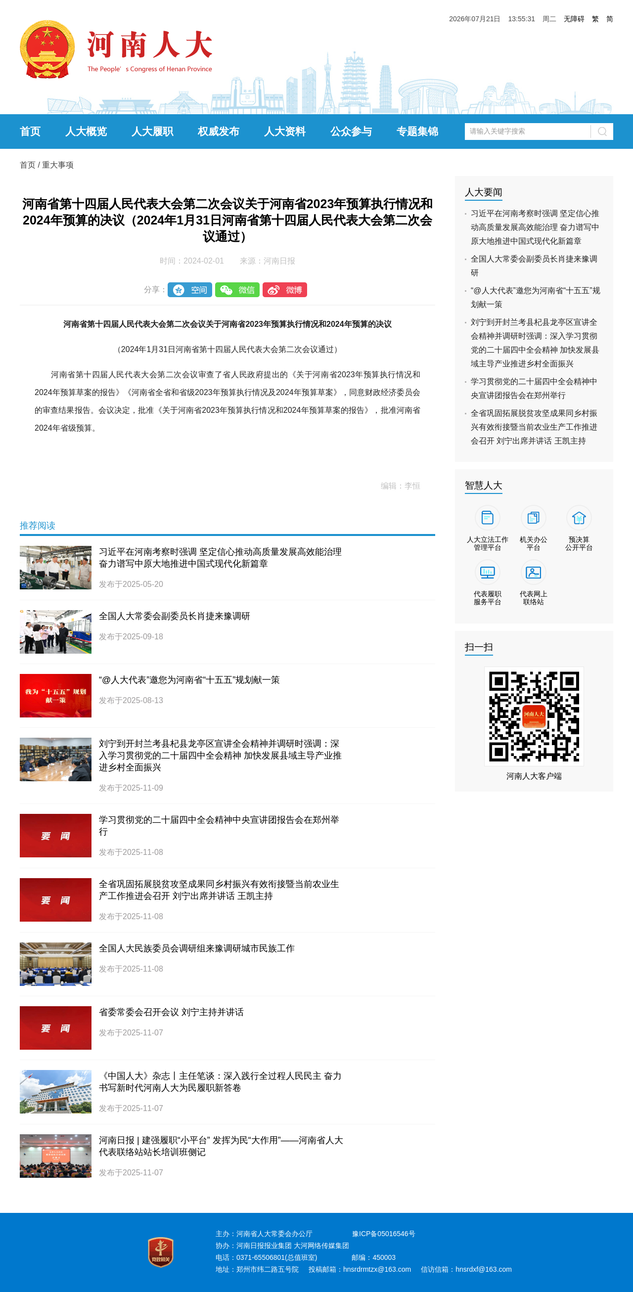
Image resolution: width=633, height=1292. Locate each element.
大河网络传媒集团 (321, 1245)
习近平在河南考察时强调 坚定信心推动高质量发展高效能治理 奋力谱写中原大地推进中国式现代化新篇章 (535, 227)
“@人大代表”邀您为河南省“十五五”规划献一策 (189, 680)
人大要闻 (483, 192)
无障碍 (574, 19)
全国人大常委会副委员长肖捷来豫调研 (174, 616)
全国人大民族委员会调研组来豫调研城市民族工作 (197, 948)
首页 (30, 131)
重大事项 (58, 165)
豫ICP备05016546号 (383, 1234)
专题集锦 (417, 131)
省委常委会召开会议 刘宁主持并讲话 (171, 1012)
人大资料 (285, 131)
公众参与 (351, 131)
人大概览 (86, 131)
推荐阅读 (37, 526)
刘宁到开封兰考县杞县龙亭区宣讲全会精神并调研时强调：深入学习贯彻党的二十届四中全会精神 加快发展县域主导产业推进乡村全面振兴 (220, 755)
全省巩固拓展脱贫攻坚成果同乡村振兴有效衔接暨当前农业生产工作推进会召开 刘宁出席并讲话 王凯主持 (534, 427)
